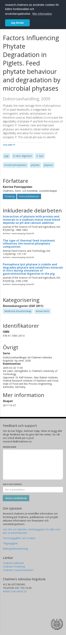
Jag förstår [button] (17, 22)
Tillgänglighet (10, 543)
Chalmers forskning (14, 566)
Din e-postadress (12, 484)
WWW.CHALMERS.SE (15, 591)
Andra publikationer (29, 196)
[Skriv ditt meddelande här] (33, 464)
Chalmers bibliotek (13, 563)
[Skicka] (16, 498)
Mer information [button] (42, 13)
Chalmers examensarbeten (18, 570)
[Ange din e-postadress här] (33, 490)
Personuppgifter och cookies (19, 538)
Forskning (9, 196)
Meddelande (9, 447)
